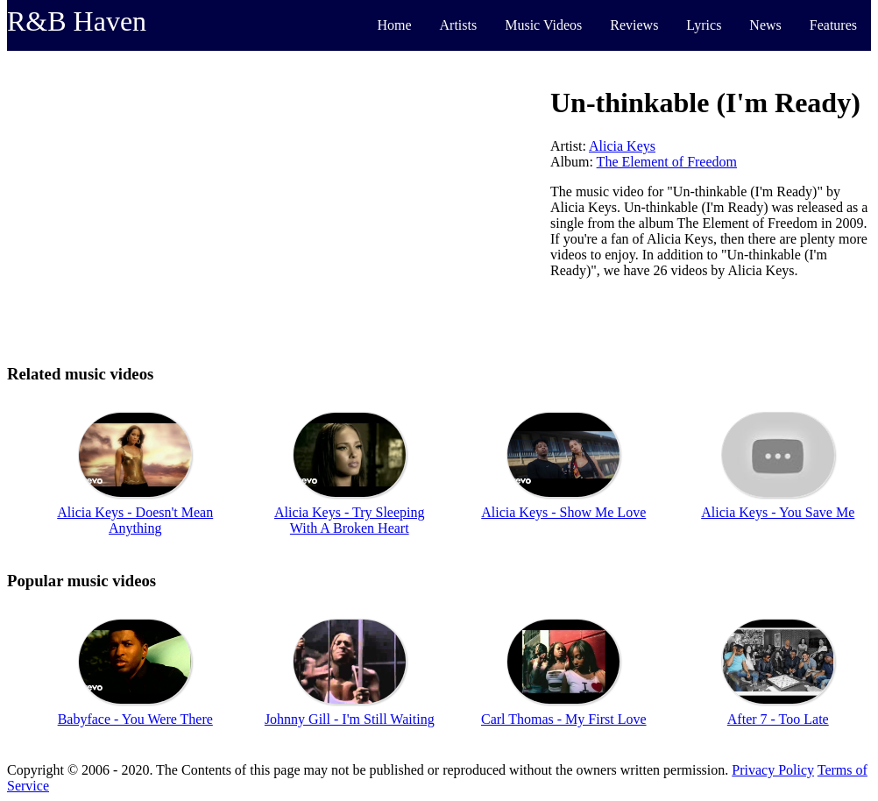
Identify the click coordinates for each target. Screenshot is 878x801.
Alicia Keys (622, 145)
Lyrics (703, 25)
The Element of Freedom (667, 161)
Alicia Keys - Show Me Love (563, 512)
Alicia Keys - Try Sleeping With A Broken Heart (349, 520)
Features (833, 25)
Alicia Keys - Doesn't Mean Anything (135, 520)
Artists (459, 25)
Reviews (634, 25)
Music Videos (543, 25)
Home (394, 25)
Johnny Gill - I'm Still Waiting (350, 719)
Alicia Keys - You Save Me (777, 512)
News (765, 25)
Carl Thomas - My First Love (564, 719)
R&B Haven (76, 21)
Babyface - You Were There (135, 719)
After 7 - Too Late (778, 719)
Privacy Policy (773, 769)
